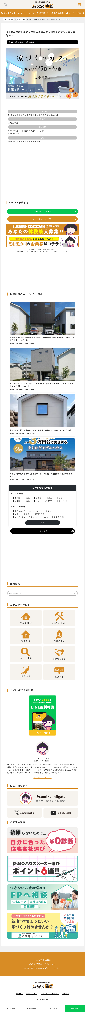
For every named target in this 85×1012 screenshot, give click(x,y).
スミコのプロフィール (43, 778)
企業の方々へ (31, 994)
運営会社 (65, 994)
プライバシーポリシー (50, 994)
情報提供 (19, 994)
